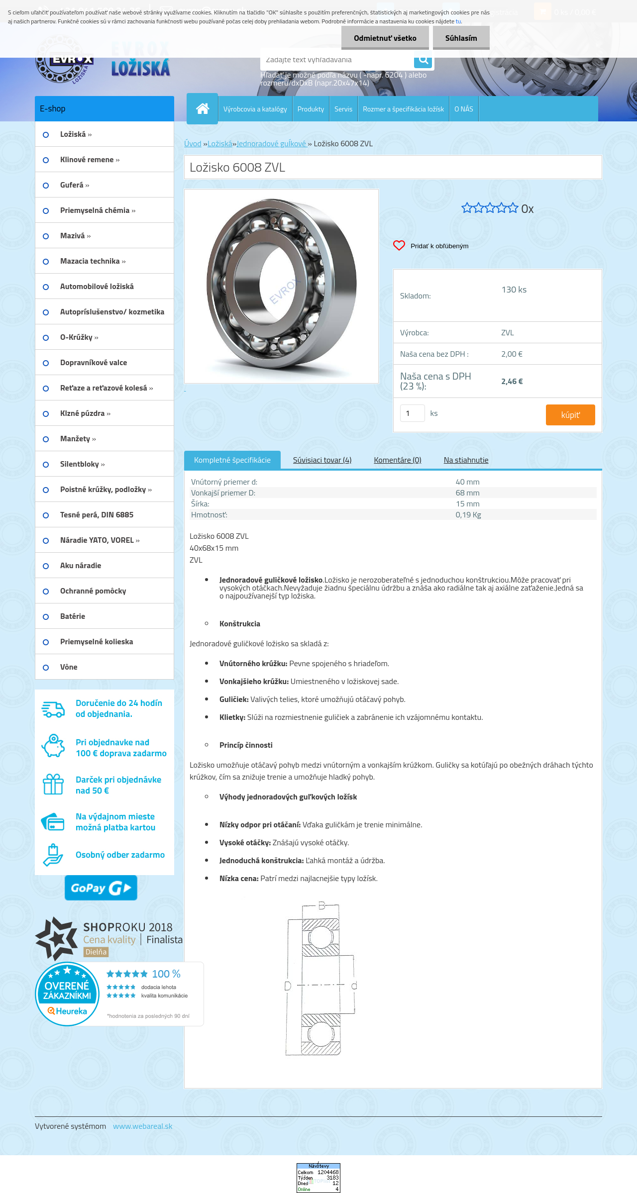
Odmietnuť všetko (385, 38)
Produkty (311, 108)
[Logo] (103, 59)
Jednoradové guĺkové (272, 143)
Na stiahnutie (466, 460)
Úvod (193, 143)
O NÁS (463, 108)
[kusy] (412, 413)
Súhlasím (461, 38)
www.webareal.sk (143, 1126)
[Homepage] (206, 108)
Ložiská (220, 143)
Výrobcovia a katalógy (255, 108)
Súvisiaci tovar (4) (322, 460)
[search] (423, 59)
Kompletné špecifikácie (232, 460)
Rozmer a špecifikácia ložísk (403, 108)
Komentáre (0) (397, 460)
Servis (343, 108)
